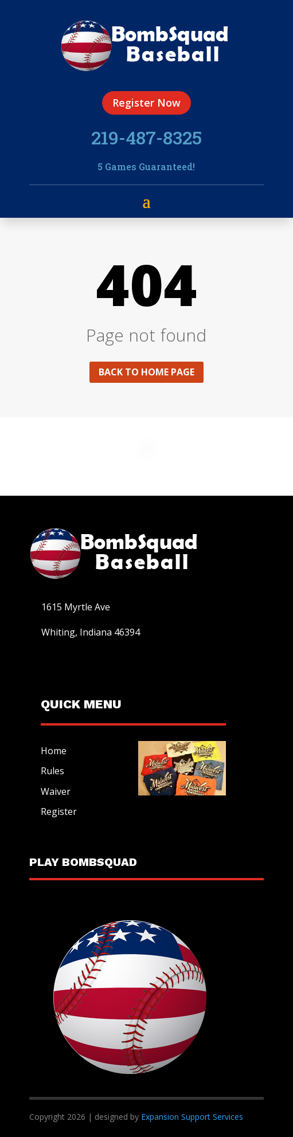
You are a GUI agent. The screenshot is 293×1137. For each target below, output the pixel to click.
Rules (52, 770)
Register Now (146, 102)
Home (54, 750)
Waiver (56, 791)
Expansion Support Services (191, 1116)
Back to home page (146, 372)
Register (59, 811)
